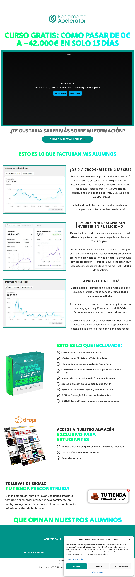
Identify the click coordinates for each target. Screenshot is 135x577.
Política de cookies (97, 572)
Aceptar (76, 566)
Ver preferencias (120, 566)
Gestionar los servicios (75, 559)
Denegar (98, 566)
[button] (129, 539)
